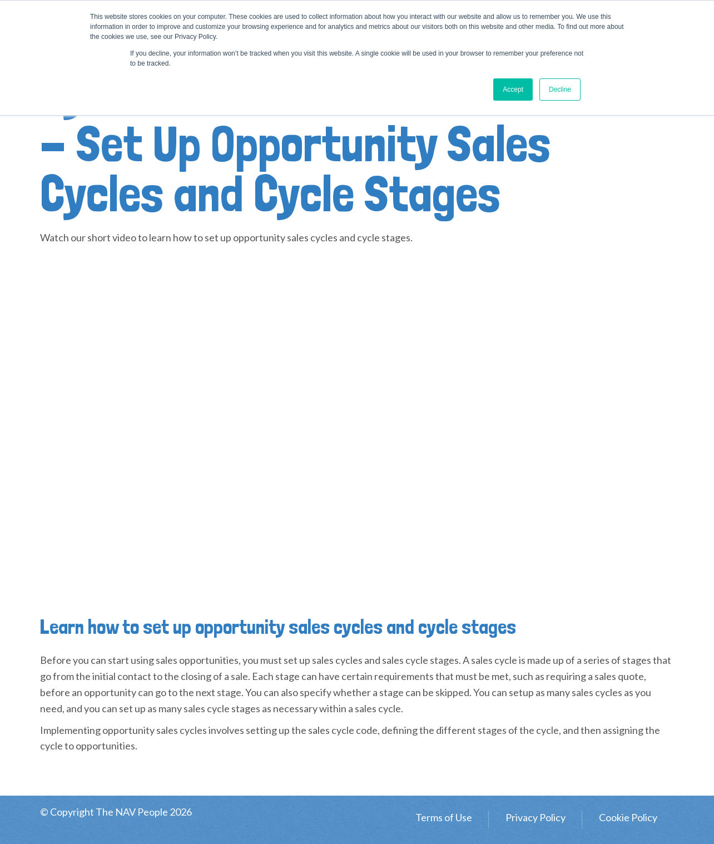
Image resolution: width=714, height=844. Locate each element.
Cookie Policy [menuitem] (628, 817)
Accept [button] (513, 89)
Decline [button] (560, 89)
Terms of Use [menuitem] (443, 817)
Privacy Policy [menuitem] (535, 817)
